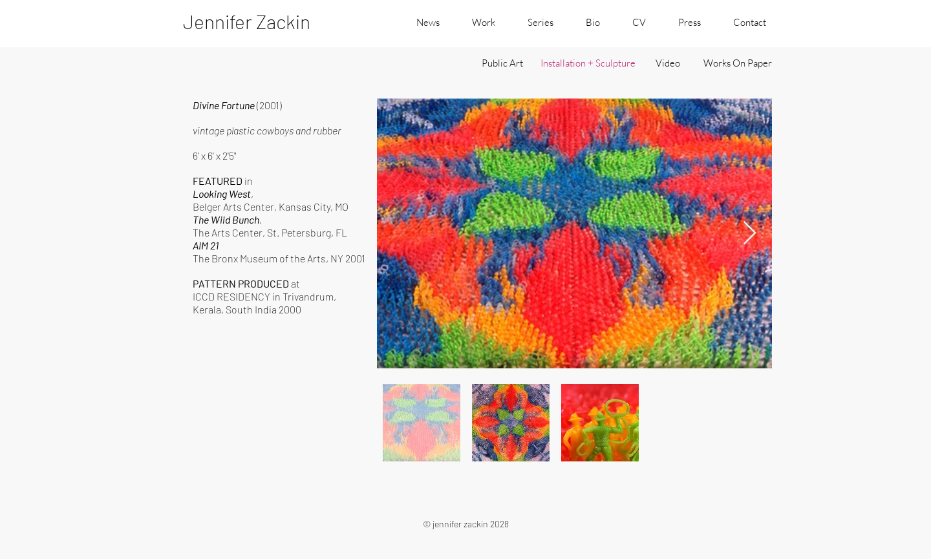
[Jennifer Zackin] (262, 21)
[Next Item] (749, 233)
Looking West (222, 193)
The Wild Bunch (226, 219)
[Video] (667, 63)
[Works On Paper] (737, 63)
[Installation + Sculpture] (587, 63)
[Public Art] (502, 63)
